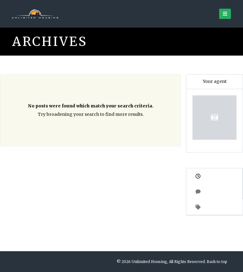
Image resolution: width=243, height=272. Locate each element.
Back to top (217, 261)
